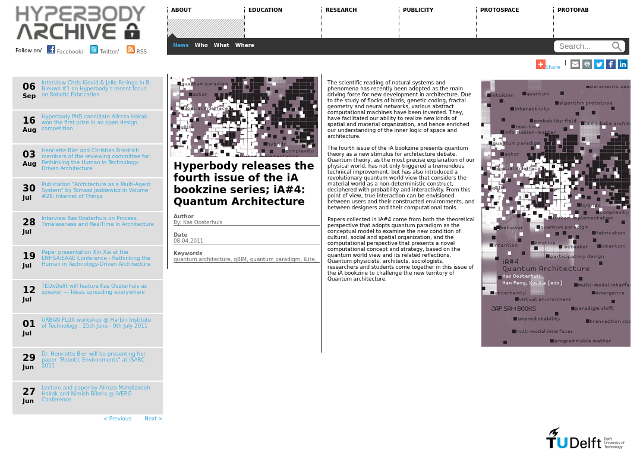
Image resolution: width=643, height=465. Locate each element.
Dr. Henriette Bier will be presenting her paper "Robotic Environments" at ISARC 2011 (94, 360)
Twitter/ (104, 49)
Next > (153, 419)
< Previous (117, 419)
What (221, 45)
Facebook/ (65, 49)
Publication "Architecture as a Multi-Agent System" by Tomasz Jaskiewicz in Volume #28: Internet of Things (96, 190)
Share (548, 64)
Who (201, 45)
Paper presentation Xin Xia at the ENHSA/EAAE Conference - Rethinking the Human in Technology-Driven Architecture (96, 258)
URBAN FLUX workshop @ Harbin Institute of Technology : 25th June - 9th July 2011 (96, 323)
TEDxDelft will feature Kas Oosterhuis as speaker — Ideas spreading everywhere (94, 289)
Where (244, 45)
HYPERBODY (80, 22)
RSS (137, 49)
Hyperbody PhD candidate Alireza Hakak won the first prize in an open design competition (94, 122)
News (181, 45)
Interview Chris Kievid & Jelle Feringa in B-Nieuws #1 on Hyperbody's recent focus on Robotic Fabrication (97, 89)
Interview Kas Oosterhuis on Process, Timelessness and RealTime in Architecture (98, 221)
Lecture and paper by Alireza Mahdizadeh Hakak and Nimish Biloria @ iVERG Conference (96, 394)
